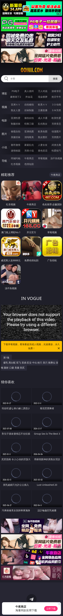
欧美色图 (42, 131)
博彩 (4, 93)
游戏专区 (56, 91)
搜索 (55, 78)
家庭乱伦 (29, 144)
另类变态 (56, 123)
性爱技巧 (56, 150)
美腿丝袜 (15, 137)
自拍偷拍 (29, 104)
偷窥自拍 (15, 131)
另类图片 (56, 137)
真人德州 (29, 91)
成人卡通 (42, 118)
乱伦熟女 (42, 123)
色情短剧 (29, 164)
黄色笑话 (42, 150)
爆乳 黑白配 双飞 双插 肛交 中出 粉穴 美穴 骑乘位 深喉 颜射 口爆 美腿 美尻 (29, 365)
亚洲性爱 (15, 118)
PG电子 (15, 91)
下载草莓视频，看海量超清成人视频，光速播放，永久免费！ (31, 346)
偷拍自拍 (29, 118)
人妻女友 (42, 144)
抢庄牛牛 (56, 96)
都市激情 (15, 144)
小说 (4, 147)
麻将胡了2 (15, 96)
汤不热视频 (56, 158)
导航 (4, 161)
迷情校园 (15, 150)
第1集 (6, 357)
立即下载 (51, 608)
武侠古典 (56, 144)
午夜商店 (29, 158)
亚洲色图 (29, 131)
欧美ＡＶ (42, 104)
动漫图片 (56, 131)
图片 (4, 134)
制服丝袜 (15, 123)
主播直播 (42, 110)
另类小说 (29, 150)
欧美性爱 (56, 118)
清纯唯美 (29, 137)
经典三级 (29, 123)
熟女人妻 (15, 110)
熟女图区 (42, 137)
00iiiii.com (31, 70)
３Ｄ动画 (56, 104)
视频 (4, 107)
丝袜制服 (29, 110)
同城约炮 (15, 158)
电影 (4, 120)
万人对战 (42, 91)
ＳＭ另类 (56, 110)
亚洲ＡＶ (15, 104)
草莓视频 (42, 158)
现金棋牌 (42, 96)
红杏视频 (15, 164)
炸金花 (29, 96)
